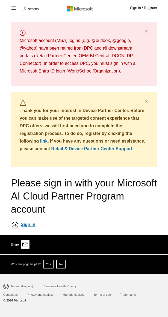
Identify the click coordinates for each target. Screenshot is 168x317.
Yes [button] (48, 264)
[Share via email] (25, 244)
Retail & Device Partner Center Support (91, 148)
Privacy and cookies (40, 294)
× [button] (146, 31)
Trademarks (128, 294)
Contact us (10, 294)
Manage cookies (73, 294)
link (44, 141)
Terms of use (102, 294)
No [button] (61, 264)
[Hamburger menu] (13, 8)
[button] (31, 8)
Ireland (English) (22, 286)
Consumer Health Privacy (59, 286)
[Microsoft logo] (84, 8)
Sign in (28, 224)
